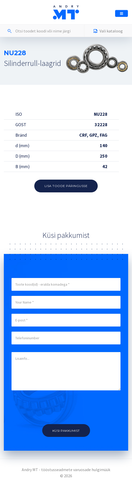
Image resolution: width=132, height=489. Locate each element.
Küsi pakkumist (66, 431)
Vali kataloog (108, 31)
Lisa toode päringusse (66, 186)
